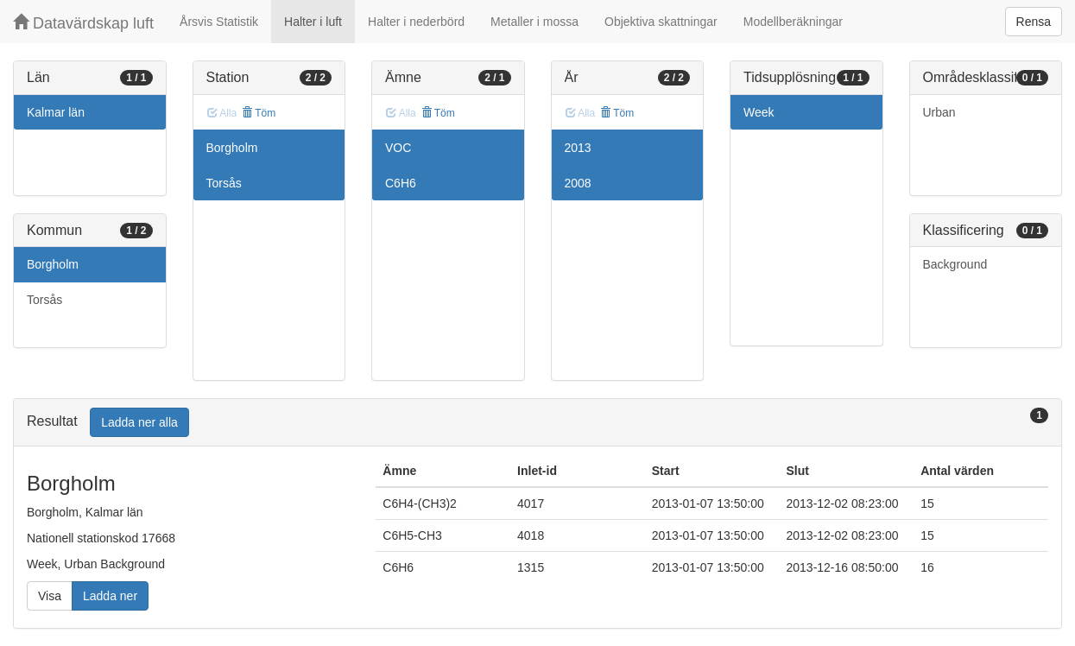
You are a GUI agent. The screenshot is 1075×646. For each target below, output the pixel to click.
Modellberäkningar (793, 21)
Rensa (1033, 21)
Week (759, 112)
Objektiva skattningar (661, 21)
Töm (258, 113)
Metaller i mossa (534, 21)
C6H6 (400, 183)
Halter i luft (313, 21)
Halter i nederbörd (416, 21)
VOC (398, 148)
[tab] (537, 422)
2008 (578, 183)
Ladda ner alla (139, 422)
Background (955, 264)
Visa (49, 596)
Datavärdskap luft (83, 23)
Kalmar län (56, 112)
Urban (939, 112)
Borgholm (53, 264)
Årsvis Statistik (219, 21)
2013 (578, 148)
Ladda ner (110, 596)
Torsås (44, 300)
